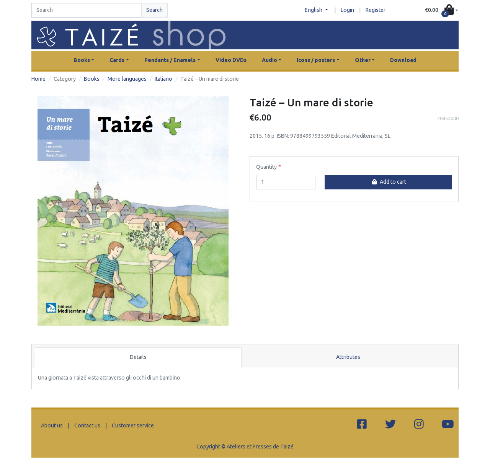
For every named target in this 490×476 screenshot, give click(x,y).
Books (92, 79)
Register (375, 10)
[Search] (86, 10)
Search (154, 10)
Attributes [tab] (348, 357)
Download (403, 60)
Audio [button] (269, 60)
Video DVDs (231, 60)
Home (38, 79)
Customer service (133, 425)
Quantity (266, 167)
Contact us (87, 425)
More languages (127, 79)
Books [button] (82, 60)
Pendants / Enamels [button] (170, 60)
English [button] (314, 10)
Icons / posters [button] (316, 60)
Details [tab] (138, 357)
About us (52, 425)
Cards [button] (116, 60)
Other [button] (363, 60)
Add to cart (388, 182)
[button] (442, 10)
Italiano (163, 79)
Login (347, 10)
